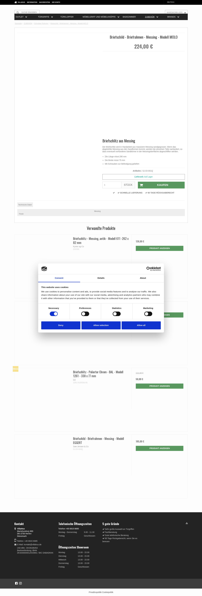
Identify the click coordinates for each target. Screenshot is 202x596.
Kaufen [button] (153, 185)
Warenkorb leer (177, 12)
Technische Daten (25, 205)
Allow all (141, 325)
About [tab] (143, 278)
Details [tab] (101, 278)
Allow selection (101, 325)
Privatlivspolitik (95, 592)
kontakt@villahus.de (33, 544)
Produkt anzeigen (159, 248)
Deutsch (169, 2)
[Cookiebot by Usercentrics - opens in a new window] (148, 269)
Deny (60, 325)
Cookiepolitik (107, 592)
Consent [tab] (59, 278)
